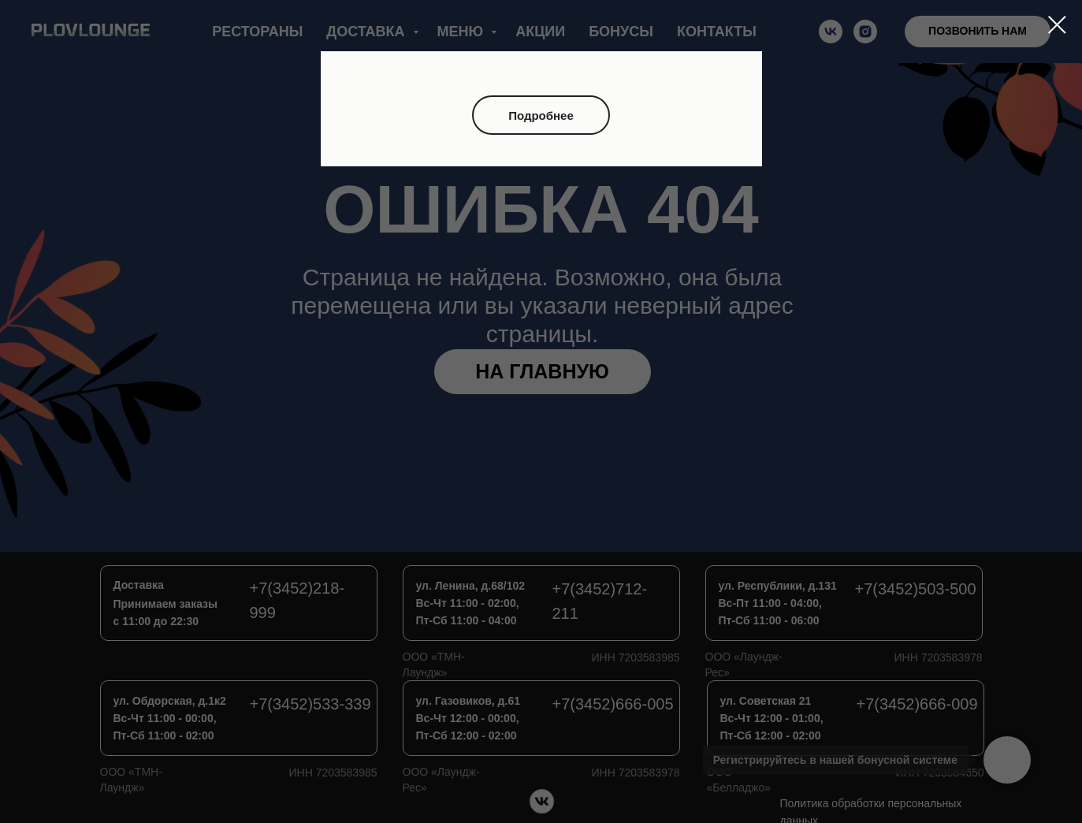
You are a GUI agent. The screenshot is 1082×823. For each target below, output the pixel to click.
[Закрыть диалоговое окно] (1057, 25)
